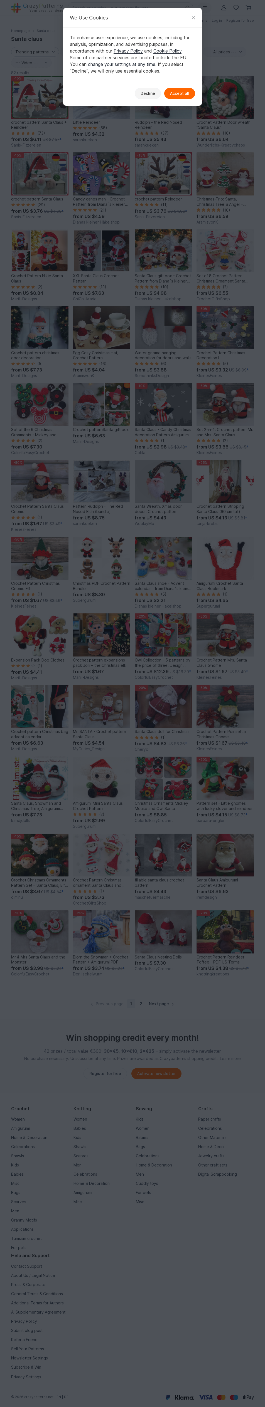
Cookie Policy (167, 51)
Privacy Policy (128, 51)
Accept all (179, 93)
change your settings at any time (121, 64)
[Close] (193, 17)
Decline (148, 93)
